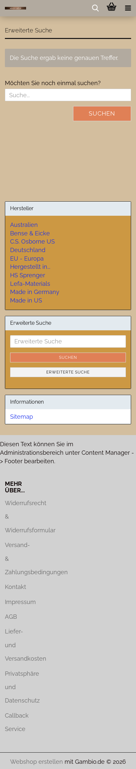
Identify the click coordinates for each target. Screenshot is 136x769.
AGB (11, 616)
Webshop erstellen (36, 761)
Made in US (26, 300)
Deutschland (27, 250)
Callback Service (17, 722)
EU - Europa (27, 258)
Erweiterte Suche (68, 372)
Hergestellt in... (30, 266)
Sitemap (21, 416)
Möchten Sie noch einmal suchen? (53, 83)
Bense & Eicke (30, 233)
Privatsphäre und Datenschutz (17, 687)
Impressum (17, 601)
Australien (24, 224)
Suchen (102, 113)
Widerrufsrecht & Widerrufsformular (17, 517)
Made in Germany (34, 291)
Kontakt (15, 586)
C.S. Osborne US (32, 241)
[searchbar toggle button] (95, 8)
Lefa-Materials (30, 283)
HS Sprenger (27, 275)
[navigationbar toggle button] (128, 8)
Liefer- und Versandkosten (17, 645)
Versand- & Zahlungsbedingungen (17, 558)
